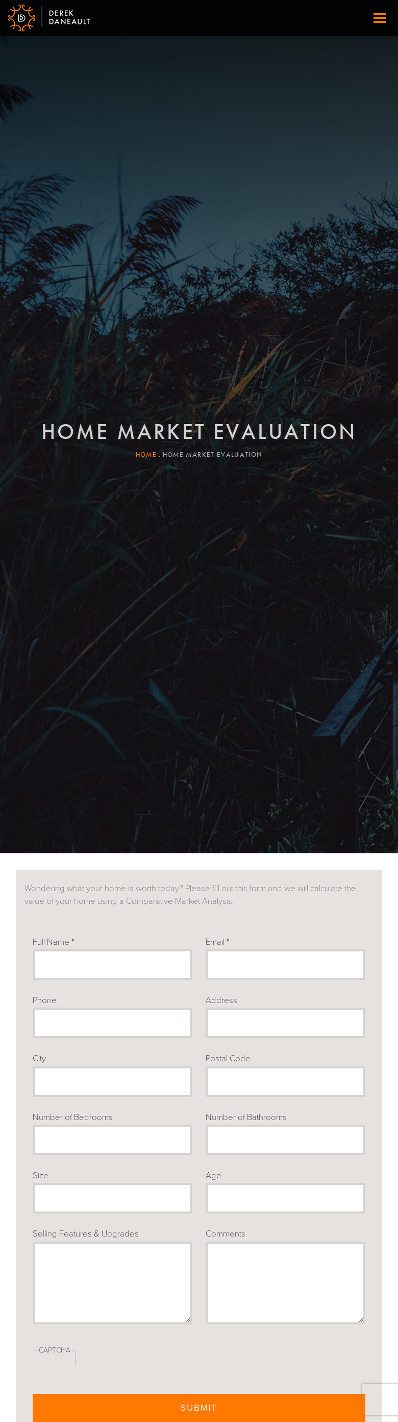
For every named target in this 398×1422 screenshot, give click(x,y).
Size (40, 1176)
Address (221, 1000)
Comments (225, 1234)
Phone (45, 1000)
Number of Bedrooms (73, 1117)
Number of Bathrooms (246, 1117)
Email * (218, 942)
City (39, 1059)
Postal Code (228, 1059)
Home (146, 454)
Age (213, 1176)
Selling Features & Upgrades (86, 1234)
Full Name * (53, 942)
